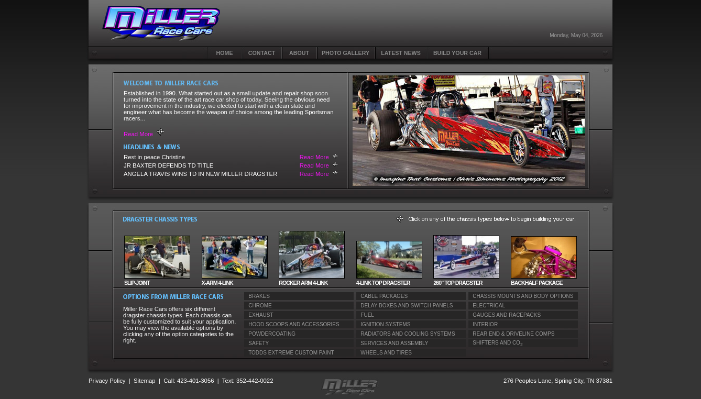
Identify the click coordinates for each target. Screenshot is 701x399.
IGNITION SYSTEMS (383, 324)
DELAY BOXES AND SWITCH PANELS (404, 305)
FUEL (365, 315)
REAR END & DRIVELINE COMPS (511, 334)
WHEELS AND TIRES (384, 353)
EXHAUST (258, 315)
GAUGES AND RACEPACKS (504, 315)
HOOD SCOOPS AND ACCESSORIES (291, 324)
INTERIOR (483, 324)
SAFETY (256, 343)
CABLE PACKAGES (382, 296)
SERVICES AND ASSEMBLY (392, 343)
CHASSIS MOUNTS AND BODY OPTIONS (520, 296)
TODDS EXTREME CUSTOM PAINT (289, 353)
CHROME (258, 305)
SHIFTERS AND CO (495, 343)
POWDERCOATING (269, 334)
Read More (138, 134)
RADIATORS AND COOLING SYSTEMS (405, 334)
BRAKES (257, 296)
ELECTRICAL (486, 305)
